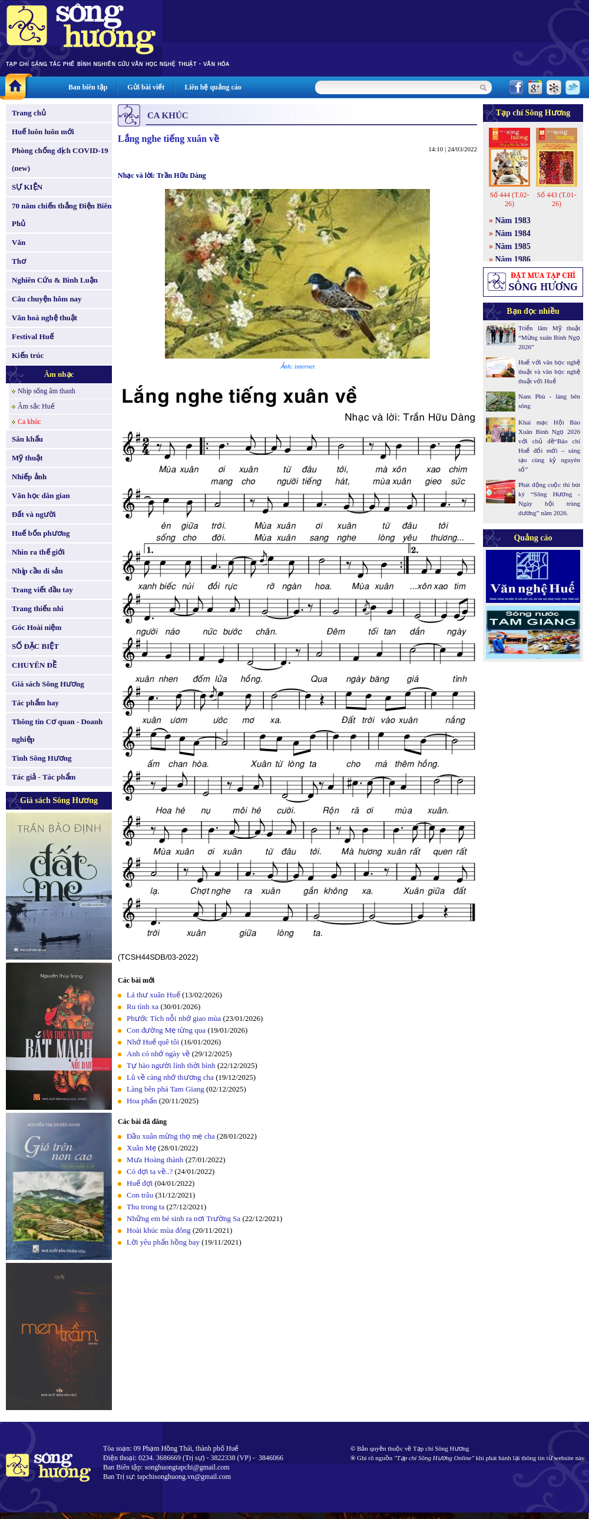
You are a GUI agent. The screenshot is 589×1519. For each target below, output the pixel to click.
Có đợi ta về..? (150, 1171)
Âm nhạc (59, 374)
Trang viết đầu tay (42, 589)
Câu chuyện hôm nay (47, 298)
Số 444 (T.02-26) (509, 199)
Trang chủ (29, 112)
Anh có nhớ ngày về (158, 1053)
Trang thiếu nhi (38, 608)
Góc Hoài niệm (36, 627)
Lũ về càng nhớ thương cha (170, 1077)
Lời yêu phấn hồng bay (163, 1242)
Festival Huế (33, 336)
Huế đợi (140, 1183)
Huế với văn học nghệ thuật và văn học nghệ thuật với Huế (549, 371)
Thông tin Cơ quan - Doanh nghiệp (57, 730)
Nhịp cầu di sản (37, 570)
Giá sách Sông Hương (48, 683)
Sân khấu (27, 439)
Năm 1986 (513, 259)
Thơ (19, 261)
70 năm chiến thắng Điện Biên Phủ (61, 214)
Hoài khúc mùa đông (159, 1230)
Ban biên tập (87, 87)
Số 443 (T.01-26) (556, 199)
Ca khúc (29, 421)
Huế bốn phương (41, 533)
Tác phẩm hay (35, 702)
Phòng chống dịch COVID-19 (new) (60, 159)
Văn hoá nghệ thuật (44, 317)
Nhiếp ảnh (29, 476)
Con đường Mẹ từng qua (166, 1030)
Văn (18, 242)
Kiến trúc (28, 355)
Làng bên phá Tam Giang (165, 1088)
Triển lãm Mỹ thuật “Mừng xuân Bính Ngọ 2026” (549, 337)
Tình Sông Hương (42, 758)
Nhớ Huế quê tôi (153, 1041)
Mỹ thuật (27, 457)
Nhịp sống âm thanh (46, 391)
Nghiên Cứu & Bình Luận (55, 280)
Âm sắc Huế (36, 406)
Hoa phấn (142, 1100)
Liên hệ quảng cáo (212, 87)
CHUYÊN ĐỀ (34, 665)
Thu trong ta (145, 1206)
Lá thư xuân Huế (153, 994)
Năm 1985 (513, 246)
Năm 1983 (513, 220)
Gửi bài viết (145, 87)
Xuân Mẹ (141, 1147)
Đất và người (34, 514)
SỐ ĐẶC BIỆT (35, 646)
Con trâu (140, 1194)
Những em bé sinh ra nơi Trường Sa (183, 1218)
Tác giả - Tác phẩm (43, 776)
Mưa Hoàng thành (155, 1159)
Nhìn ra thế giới (38, 552)
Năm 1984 (513, 233)
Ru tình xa (142, 1006)
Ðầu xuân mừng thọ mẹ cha (171, 1136)
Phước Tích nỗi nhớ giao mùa (174, 1018)
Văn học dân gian (41, 495)
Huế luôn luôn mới (43, 131)
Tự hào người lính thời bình (171, 1065)
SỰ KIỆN (27, 187)
